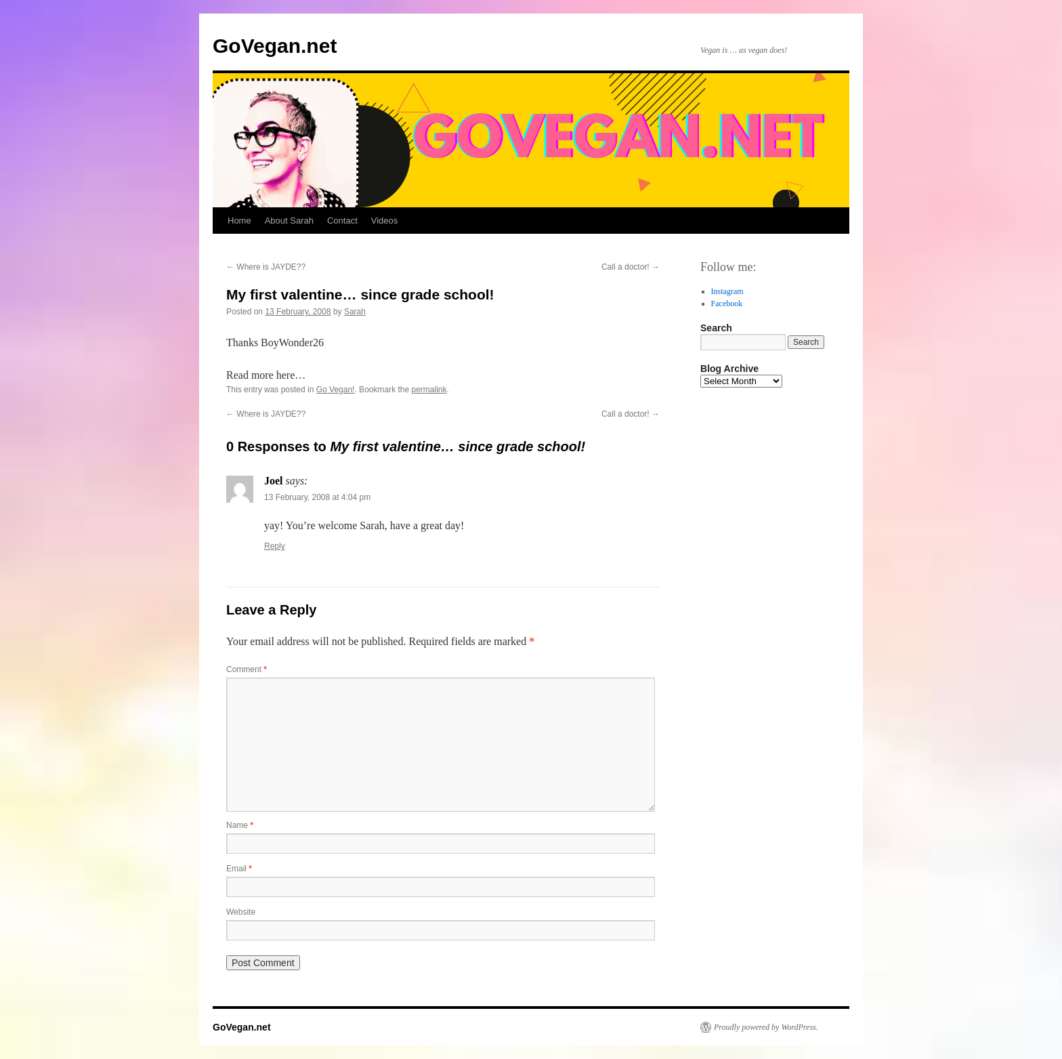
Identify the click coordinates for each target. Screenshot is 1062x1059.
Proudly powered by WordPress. (766, 1027)
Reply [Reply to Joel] (274, 546)
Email (239, 868)
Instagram (727, 291)
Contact (342, 220)
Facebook (727, 303)
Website (240, 912)
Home (239, 220)
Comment (246, 669)
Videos (384, 220)
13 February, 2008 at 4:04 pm (317, 497)
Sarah (355, 311)
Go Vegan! (335, 389)
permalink (429, 389)
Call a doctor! (630, 267)
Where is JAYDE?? (265, 267)
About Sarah (289, 220)
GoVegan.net (275, 46)
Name (239, 825)
